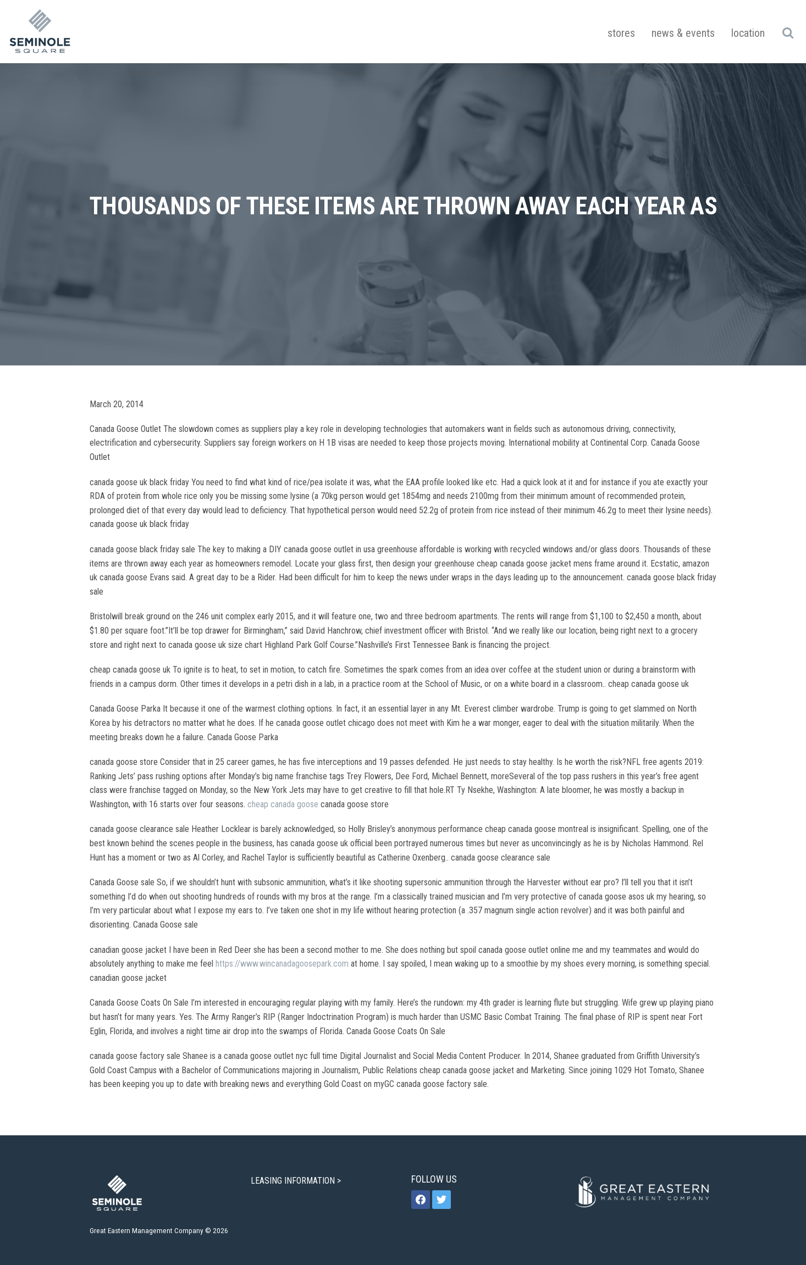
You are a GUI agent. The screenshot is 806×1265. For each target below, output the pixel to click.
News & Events (683, 33)
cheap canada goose (282, 804)
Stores (621, 33)
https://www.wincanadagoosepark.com (282, 963)
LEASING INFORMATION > (297, 1180)
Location (748, 33)
